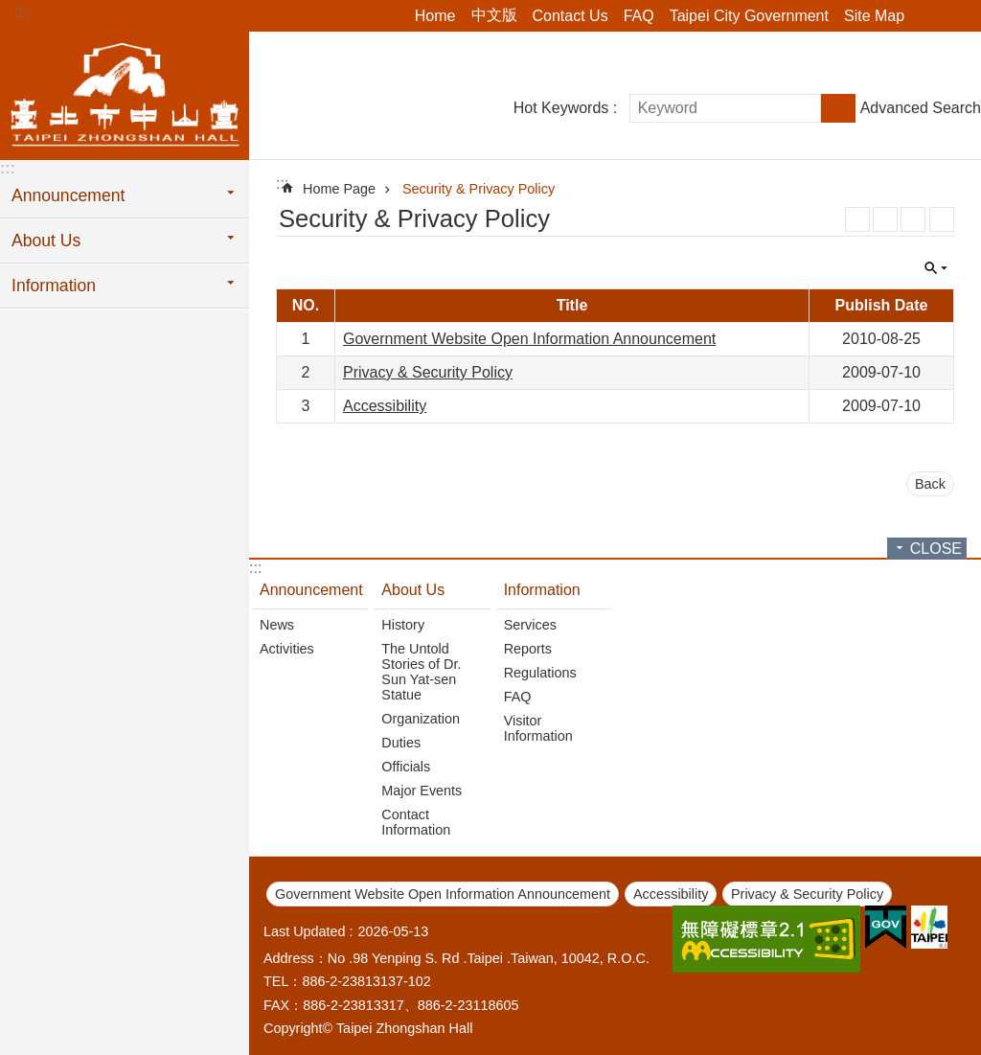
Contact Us (570, 16)
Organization (420, 718)
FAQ (639, 16)
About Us (413, 590)
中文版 (494, 15)
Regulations (540, 672)
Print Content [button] (941, 219)
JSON (913, 219)
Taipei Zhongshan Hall (124, 93)
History (402, 624)
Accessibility (384, 406)
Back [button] (930, 484)
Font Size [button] (955, 16)
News (277, 624)
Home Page (339, 188)
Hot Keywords (561, 108)
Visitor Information (538, 728)
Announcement (311, 590)
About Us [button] (45, 240)
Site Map (874, 16)
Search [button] (838, 108)
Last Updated (304, 931)
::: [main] (282, 183)
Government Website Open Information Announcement (529, 339)
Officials (405, 766)
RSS (857, 219)
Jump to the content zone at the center (10, 10)
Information (542, 590)
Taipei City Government (749, 16)
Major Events (421, 790)
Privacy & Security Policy (428, 372)
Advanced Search (920, 108)
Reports (528, 648)
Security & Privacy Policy (478, 188)
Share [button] (928, 16)
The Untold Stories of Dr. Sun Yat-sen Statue (421, 671)
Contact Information (415, 822)
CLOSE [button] (936, 268)
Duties (401, 742)
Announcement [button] (68, 195)
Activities (287, 648)
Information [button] (53, 285)
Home (435, 16)
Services (530, 624)
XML (885, 219)
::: (20, 11)
